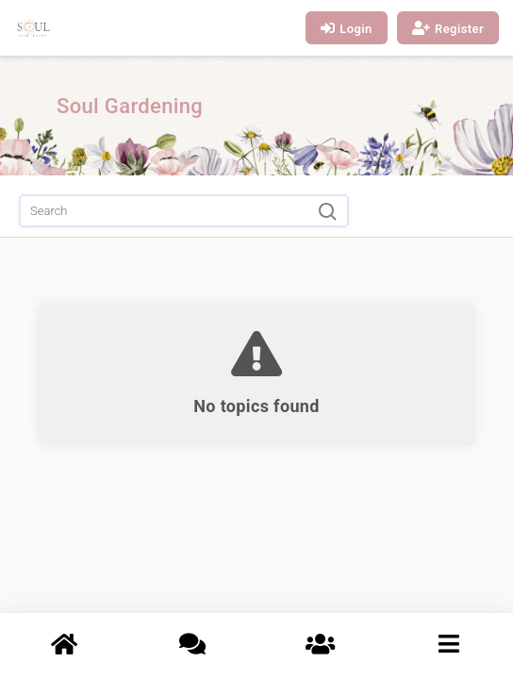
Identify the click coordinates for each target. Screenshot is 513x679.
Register (448, 28)
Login (346, 28)
